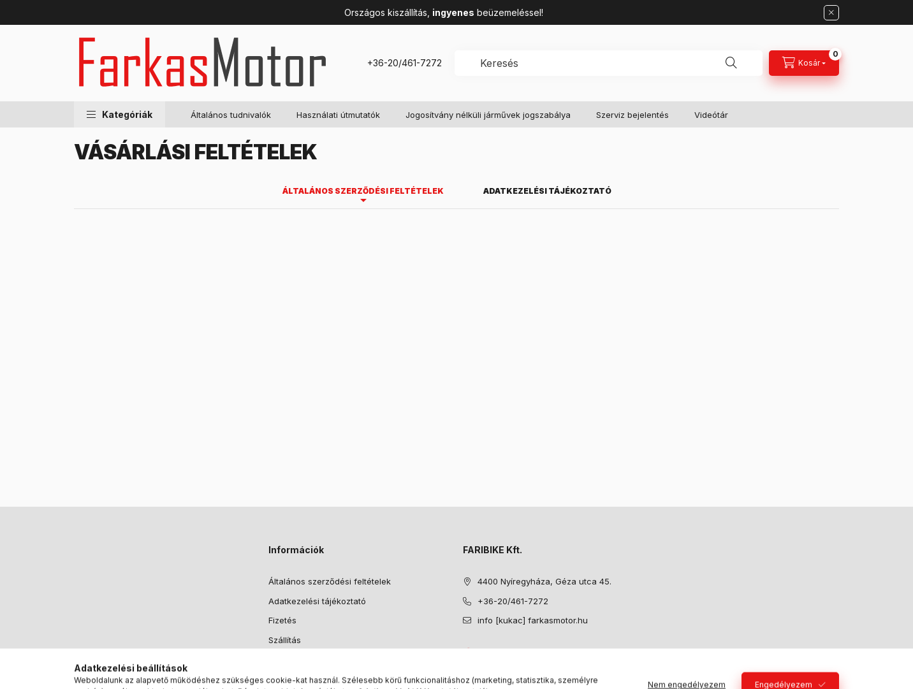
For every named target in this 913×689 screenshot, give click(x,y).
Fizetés (282, 620)
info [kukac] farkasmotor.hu (533, 620)
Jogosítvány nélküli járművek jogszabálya (488, 115)
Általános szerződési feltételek (329, 581)
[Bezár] (831, 12)
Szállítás (284, 640)
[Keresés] (731, 63)
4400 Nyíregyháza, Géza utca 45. (544, 581)
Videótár (711, 115)
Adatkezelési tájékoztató (317, 601)
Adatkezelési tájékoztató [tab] (547, 191)
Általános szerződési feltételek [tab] (363, 191)
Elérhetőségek (296, 659)
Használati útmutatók (338, 115)
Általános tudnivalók (231, 115)
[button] (119, 114)
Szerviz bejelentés (632, 115)
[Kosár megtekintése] (804, 63)
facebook (466, 652)
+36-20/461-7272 (404, 62)
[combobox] (609, 63)
